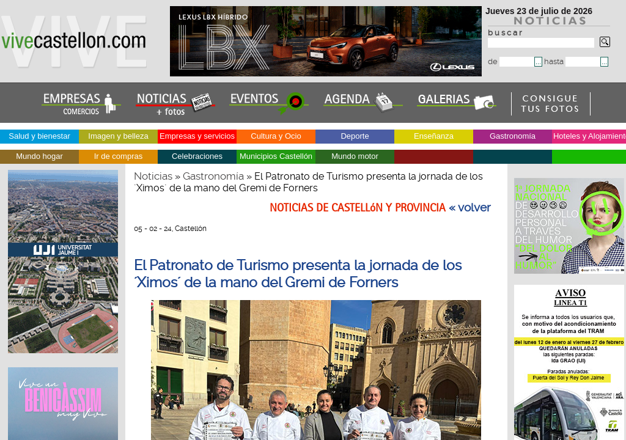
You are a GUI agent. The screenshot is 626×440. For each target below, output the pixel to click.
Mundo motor (354, 156)
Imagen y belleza (118, 136)
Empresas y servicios (197, 136)
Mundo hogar (39, 156)
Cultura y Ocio (276, 136)
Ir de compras (118, 156)
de (511, 61)
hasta (572, 61)
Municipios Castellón (276, 156)
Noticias (153, 176)
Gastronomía (513, 136)
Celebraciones (197, 156)
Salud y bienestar (39, 136)
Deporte (355, 136)
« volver (470, 208)
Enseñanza (434, 136)
